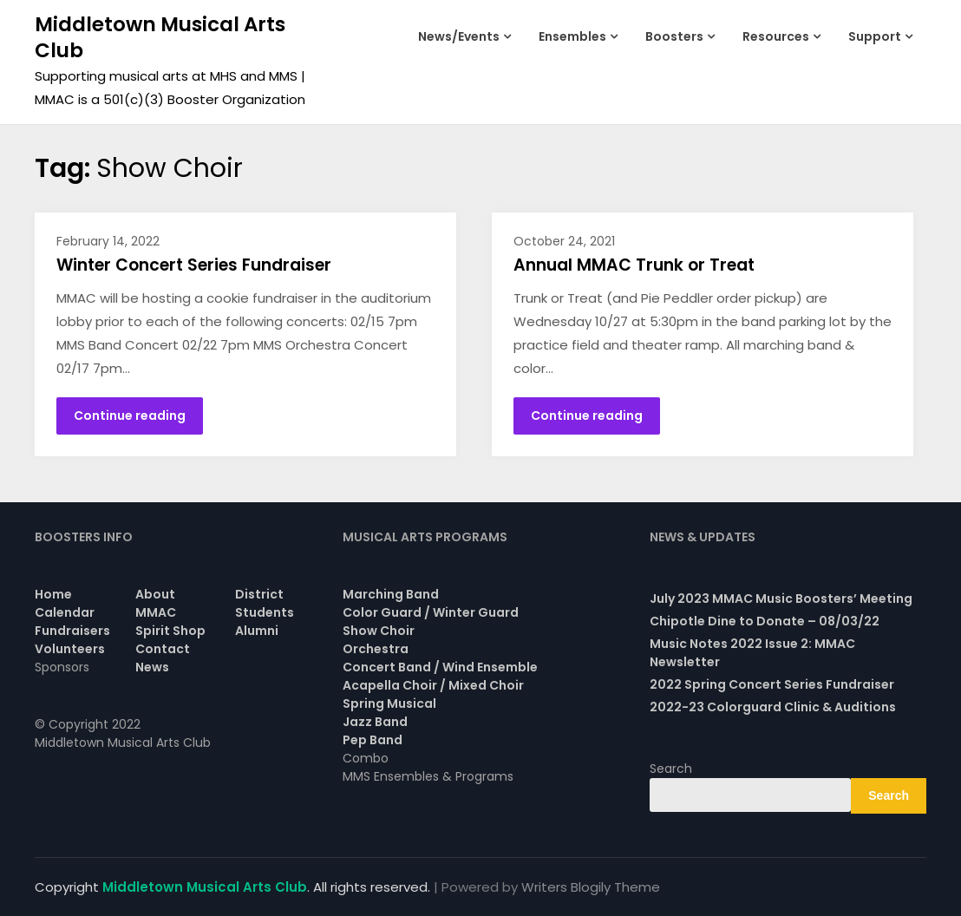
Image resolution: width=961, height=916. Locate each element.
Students (264, 612)
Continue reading (130, 415)
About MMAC (155, 603)
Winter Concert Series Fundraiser (193, 265)
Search (671, 768)
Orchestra (376, 649)
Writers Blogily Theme (590, 887)
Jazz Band (375, 721)
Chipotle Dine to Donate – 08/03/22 (764, 621)
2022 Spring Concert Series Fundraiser (772, 684)
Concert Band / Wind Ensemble (440, 667)
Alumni (256, 630)
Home (53, 594)
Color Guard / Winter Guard (431, 612)
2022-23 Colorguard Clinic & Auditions (773, 707)
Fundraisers (72, 630)
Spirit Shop (170, 630)
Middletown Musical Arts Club (160, 37)
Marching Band (391, 594)
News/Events (459, 36)
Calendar (65, 612)
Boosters (674, 36)
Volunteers (70, 649)
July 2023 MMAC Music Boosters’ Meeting (781, 598)
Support (874, 36)
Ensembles (572, 36)
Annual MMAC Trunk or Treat (634, 265)
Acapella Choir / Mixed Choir (433, 685)
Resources (775, 36)
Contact (162, 649)
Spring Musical (389, 703)
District (259, 594)
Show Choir (379, 630)
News (152, 667)
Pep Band (372, 740)
